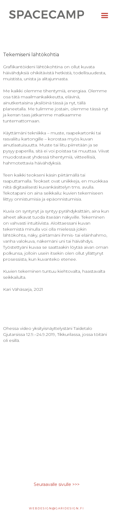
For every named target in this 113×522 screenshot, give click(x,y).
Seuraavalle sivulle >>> (57, 484)
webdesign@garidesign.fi (56, 508)
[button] (104, 15)
